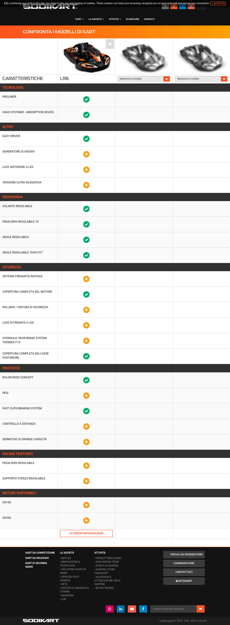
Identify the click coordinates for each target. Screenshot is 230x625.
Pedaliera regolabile (18, 463)
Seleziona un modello (144, 78)
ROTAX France (105, 587)
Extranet (184, 581)
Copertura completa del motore (27, 291)
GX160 (6, 502)
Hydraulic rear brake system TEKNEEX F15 (24, 340)
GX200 (6, 517)
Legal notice (166, 620)
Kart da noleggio (37, 558)
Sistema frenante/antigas (22, 276)
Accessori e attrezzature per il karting (107, 580)
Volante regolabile (17, 206)
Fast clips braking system (22, 408)
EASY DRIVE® (11, 136)
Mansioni (67, 595)
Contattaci (184, 572)
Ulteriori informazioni (86, 533)
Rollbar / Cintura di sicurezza (25, 307)
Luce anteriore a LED (18, 167)
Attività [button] (115, 19)
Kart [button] (79, 19)
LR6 (64, 78)
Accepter (218, 3)
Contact (149, 19)
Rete (64, 584)
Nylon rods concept (17, 377)
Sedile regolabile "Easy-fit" (22, 252)
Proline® (9, 96)
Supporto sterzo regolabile (23, 478)
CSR (63, 599)
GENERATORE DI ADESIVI (18, 151)
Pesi (5, 392)
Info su (66, 558)
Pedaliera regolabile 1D (20, 221)
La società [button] (96, 19)
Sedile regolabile (15, 237)
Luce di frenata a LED (18, 322)
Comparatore (184, 563)
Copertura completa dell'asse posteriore (25, 355)
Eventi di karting (107, 565)
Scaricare (132, 19)
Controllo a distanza (18, 423)
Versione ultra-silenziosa (22, 182)
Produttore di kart (109, 558)
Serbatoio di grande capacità (24, 439)
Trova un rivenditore (186, 554)
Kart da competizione (40, 552)
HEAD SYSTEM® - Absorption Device (28, 112)
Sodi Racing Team (107, 561)
